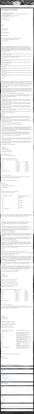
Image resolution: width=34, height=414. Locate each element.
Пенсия (3, 364)
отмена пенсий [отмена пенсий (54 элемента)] (6, 406)
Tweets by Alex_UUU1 (4, 372)
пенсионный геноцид (13, 364)
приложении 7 (7, 258)
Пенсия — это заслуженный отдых (11, 2)
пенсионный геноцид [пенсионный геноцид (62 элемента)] (24, 406)
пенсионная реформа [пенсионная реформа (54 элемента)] (14, 406)
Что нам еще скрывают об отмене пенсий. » (27, 367)
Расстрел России (4, 378)
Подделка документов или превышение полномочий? (9, 379)
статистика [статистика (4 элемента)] (4, 407)
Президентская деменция (5, 377)
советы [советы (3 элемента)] (2, 407)
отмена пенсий (8, 364)
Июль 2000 (3, 401)
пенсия (17, 364)
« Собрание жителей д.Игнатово (5, 367)
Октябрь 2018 (4, 398)
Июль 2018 (3, 400)
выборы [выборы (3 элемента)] (2, 406)
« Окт (2, 393)
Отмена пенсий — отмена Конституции (7, 380)
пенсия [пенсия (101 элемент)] (30, 406)
